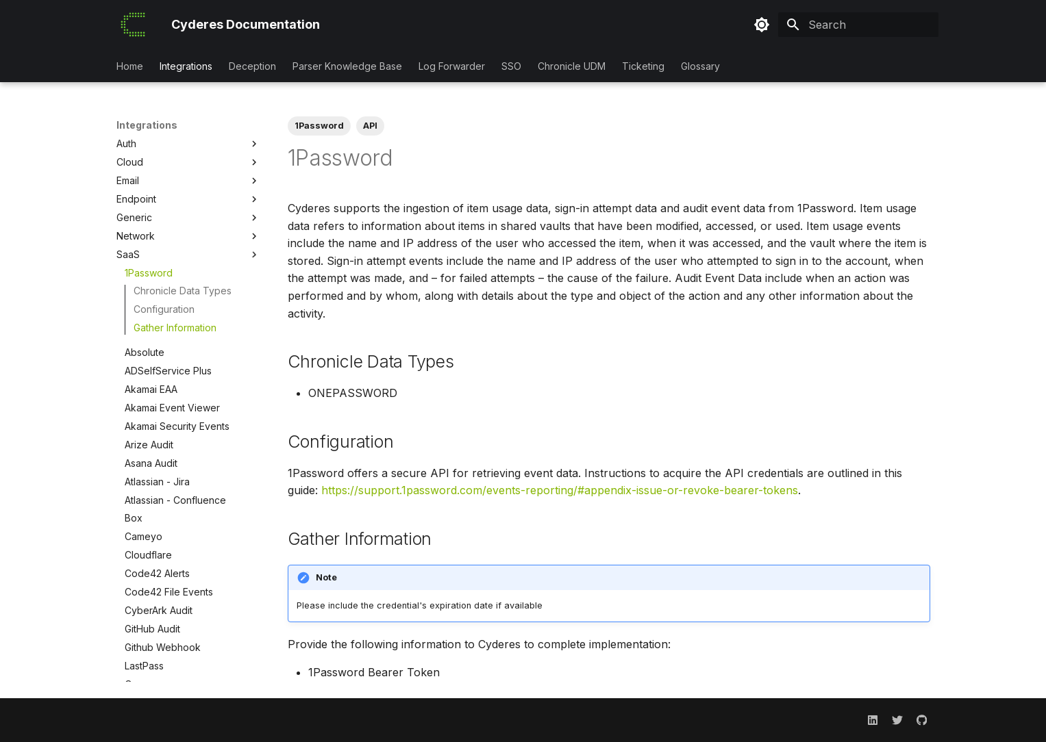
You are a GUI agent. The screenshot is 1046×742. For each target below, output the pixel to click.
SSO (511, 66)
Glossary (700, 66)
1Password (319, 125)
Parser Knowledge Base (347, 66)
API (370, 125)
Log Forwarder (452, 66)
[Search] (858, 24)
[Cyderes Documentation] (133, 25)
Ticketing (643, 66)
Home (129, 66)
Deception (252, 66)
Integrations (186, 66)
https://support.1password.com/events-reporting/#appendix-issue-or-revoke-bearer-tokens (559, 490)
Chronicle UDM (572, 66)
